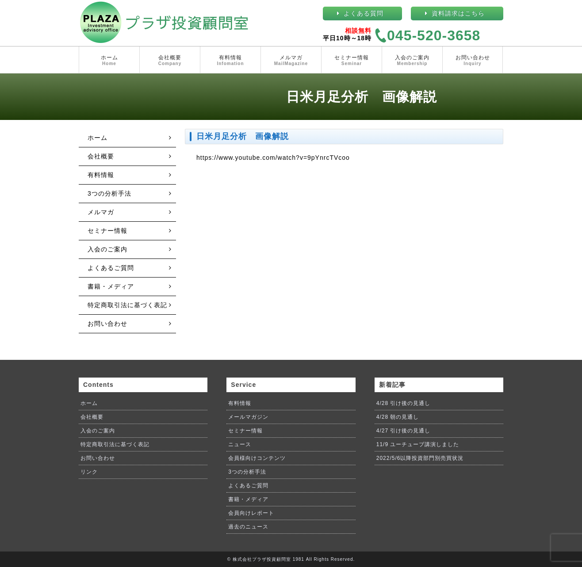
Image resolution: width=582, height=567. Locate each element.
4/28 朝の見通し (397, 417)
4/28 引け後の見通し (403, 403)
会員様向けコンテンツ (257, 458)
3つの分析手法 (109, 193)
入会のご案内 (412, 60)
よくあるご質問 (111, 267)
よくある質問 (363, 13)
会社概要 (170, 60)
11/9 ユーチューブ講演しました (417, 444)
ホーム (109, 60)
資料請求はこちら (458, 13)
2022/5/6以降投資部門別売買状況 (420, 458)
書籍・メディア (111, 286)
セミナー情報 (352, 60)
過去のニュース (248, 527)
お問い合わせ (472, 60)
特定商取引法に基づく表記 (127, 305)
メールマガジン (248, 417)
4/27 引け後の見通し (403, 431)
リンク (89, 472)
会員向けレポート (251, 513)
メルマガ (291, 60)
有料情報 (230, 60)
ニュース (239, 444)
